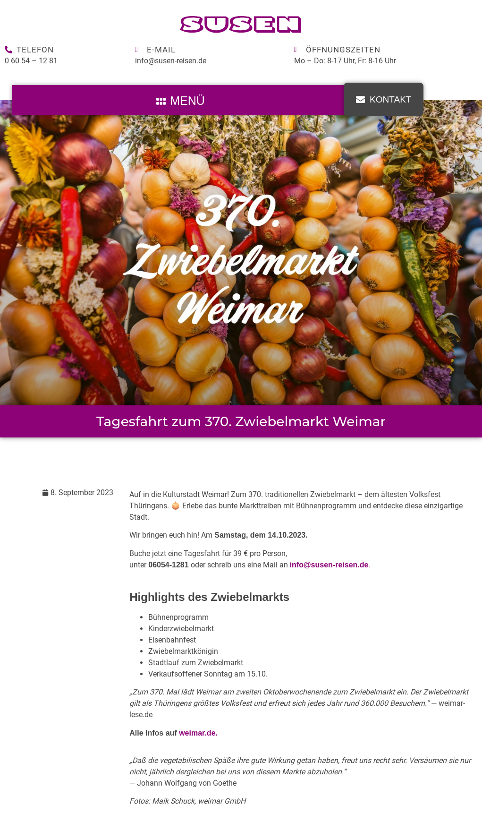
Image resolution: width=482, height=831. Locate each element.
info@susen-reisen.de (170, 60)
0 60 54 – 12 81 (31, 60)
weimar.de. (198, 733)
